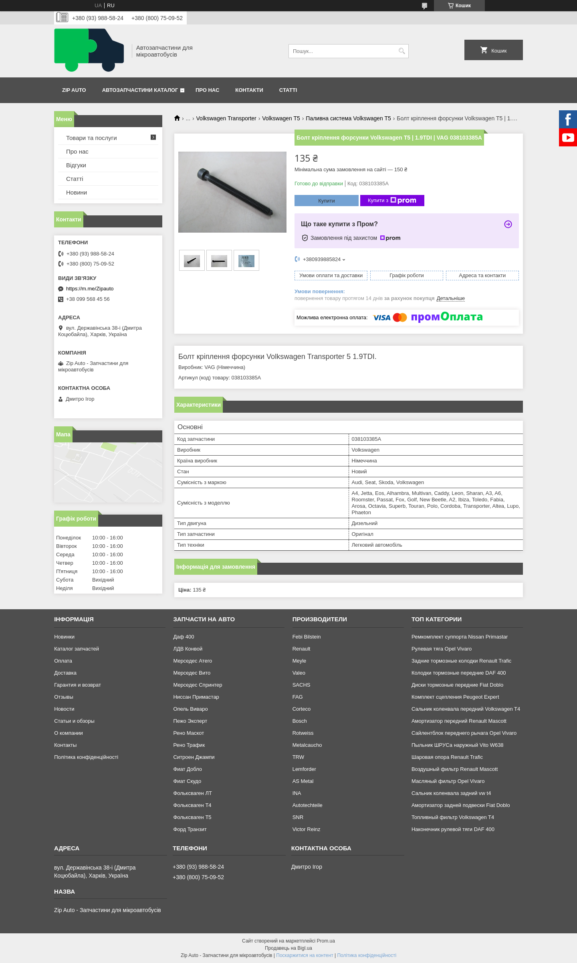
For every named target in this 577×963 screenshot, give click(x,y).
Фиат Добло (187, 769)
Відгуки (76, 165)
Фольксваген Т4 (192, 805)
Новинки (64, 637)
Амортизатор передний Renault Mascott (459, 721)
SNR (298, 817)
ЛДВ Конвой (187, 649)
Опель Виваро (190, 709)
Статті (288, 90)
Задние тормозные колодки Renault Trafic (461, 661)
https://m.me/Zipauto (90, 289)
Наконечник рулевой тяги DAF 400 (453, 829)
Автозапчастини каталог (140, 90)
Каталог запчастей (76, 649)
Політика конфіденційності (86, 757)
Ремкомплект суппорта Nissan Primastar (460, 637)
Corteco (302, 709)
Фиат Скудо (187, 781)
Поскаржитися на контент (304, 955)
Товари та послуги (91, 137)
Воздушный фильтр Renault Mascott (455, 769)
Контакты (65, 745)
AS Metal (303, 781)
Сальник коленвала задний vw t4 (451, 793)
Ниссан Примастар (196, 697)
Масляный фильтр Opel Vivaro (448, 781)
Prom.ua (326, 941)
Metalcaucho (307, 745)
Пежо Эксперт (190, 721)
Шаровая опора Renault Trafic (447, 757)
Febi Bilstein (307, 637)
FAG (298, 697)
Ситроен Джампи (193, 757)
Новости (64, 709)
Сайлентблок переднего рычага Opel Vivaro (464, 733)
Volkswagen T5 (281, 118)
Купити (326, 201)
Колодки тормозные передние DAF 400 (459, 673)
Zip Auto (74, 90)
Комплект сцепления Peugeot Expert (455, 697)
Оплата (63, 661)
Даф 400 (183, 637)
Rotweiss (303, 733)
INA (297, 793)
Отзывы (63, 697)
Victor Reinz (307, 829)
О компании (68, 733)
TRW (298, 757)
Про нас (207, 90)
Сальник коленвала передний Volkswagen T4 (466, 709)
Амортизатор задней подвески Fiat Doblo (461, 805)
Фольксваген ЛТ (192, 793)
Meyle (300, 661)
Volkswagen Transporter (226, 118)
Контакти (249, 90)
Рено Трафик (189, 745)
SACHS (302, 685)
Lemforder (304, 769)
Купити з (392, 200)
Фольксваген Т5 (192, 817)
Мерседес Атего (192, 661)
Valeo (299, 673)
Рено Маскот (188, 733)
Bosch (300, 721)
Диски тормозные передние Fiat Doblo (457, 685)
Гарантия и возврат (77, 685)
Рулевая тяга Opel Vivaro (442, 649)
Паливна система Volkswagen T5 (348, 118)
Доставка (65, 673)
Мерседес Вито (191, 673)
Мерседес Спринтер (197, 685)
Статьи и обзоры (74, 721)
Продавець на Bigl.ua (288, 948)
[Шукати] (402, 51)
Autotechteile (308, 805)
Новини (76, 192)
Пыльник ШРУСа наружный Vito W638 (458, 745)
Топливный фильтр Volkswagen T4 (453, 817)
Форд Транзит (189, 829)
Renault (302, 649)
